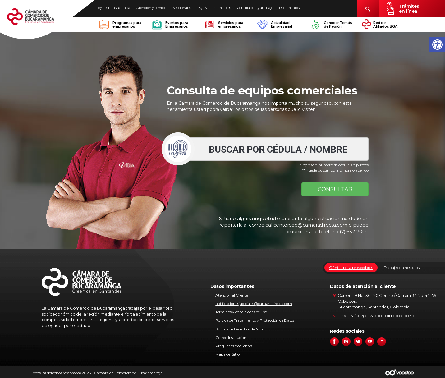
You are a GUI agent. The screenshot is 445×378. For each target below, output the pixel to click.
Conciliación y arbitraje (255, 8)
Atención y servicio (151, 8)
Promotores (222, 8)
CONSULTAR (335, 189)
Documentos (289, 8)
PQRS (202, 8)
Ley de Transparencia (113, 8)
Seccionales (181, 8)
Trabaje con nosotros (402, 267)
